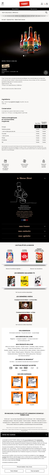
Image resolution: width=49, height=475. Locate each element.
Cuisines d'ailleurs (16, 348)
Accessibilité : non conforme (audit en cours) (35, 422)
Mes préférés (15, 9)
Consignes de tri (7, 422)
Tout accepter (35, 471)
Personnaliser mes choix (24, 467)
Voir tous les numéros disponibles (24, 292)
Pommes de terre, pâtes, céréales (27, 350)
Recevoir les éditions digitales (13, 268)
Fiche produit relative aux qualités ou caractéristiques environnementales (25, 424)
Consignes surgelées (21, 338)
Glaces (13, 352)
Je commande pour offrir (24, 340)
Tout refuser (14, 471)
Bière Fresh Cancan (20, 19)
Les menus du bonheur (24, 355)
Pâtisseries (27, 352)
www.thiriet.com (28, 440)
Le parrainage (35, 332)
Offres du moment (10, 346)
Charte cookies (27, 420)
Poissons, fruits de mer (35, 348)
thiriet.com (7, 419)
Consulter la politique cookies (9, 462)
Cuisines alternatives (13, 353)
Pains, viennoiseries (36, 352)
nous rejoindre (24, 236)
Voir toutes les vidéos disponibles (24, 324)
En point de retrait (26, 332)
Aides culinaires (41, 350)
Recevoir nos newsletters (36, 268)
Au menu (12, 361)
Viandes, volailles (8, 350)
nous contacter (24, 231)
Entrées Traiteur (25, 346)
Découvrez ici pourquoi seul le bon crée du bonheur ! (24, 207)
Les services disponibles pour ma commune (21, 419)
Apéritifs (18, 346)
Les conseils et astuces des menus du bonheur (27, 361)
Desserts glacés (20, 352)
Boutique (39, 353)
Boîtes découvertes (31, 353)
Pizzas (9, 348)
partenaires (40, 440)
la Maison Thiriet (24, 178)
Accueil (3, 19)
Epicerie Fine (10, 19)
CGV (34, 419)
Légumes (15, 350)
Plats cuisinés (25, 348)
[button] (42, 4)
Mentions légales (40, 419)
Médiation (34, 420)
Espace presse (15, 422)
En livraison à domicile (15, 332)
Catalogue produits (8, 420)
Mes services (34, 9)
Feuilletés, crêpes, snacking (36, 346)
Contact (22, 422)
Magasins (12, 338)
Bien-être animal (42, 420)
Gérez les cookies (18, 420)
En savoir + (24, 370)
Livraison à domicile (33, 338)
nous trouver (24, 226)
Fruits (9, 352)
